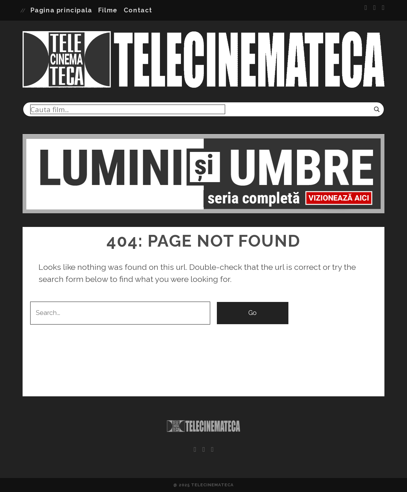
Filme (108, 10)
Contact (138, 10)
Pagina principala (61, 10)
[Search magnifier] (376, 109)
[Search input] (128, 109)
